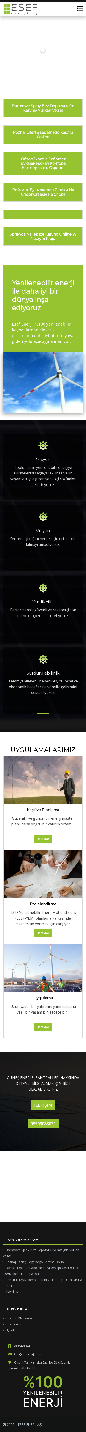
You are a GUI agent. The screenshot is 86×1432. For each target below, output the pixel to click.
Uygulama (43, 998)
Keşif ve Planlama (43, 810)
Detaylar (43, 839)
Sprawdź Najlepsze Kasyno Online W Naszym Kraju (43, 236)
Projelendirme (43, 904)
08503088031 (43, 1123)
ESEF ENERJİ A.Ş (30, 1424)
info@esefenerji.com (24, 1354)
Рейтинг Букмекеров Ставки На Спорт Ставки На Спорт (43, 192)
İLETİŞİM (43, 1105)
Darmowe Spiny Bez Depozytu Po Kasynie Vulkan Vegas (43, 108)
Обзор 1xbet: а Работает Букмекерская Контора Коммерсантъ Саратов (43, 163)
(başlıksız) (13, 1292)
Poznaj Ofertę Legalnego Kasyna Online (43, 134)
